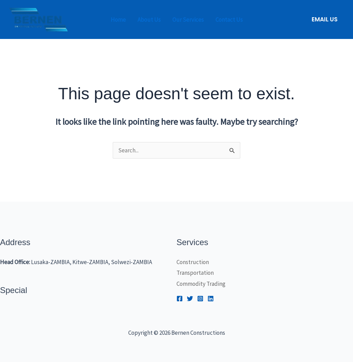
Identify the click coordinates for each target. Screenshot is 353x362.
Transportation (195, 272)
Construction (192, 262)
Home (118, 19)
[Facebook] (179, 298)
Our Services (188, 19)
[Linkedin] (211, 298)
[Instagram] (200, 298)
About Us (149, 19)
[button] (324, 19)
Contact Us (229, 19)
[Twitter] (190, 298)
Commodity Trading (200, 284)
